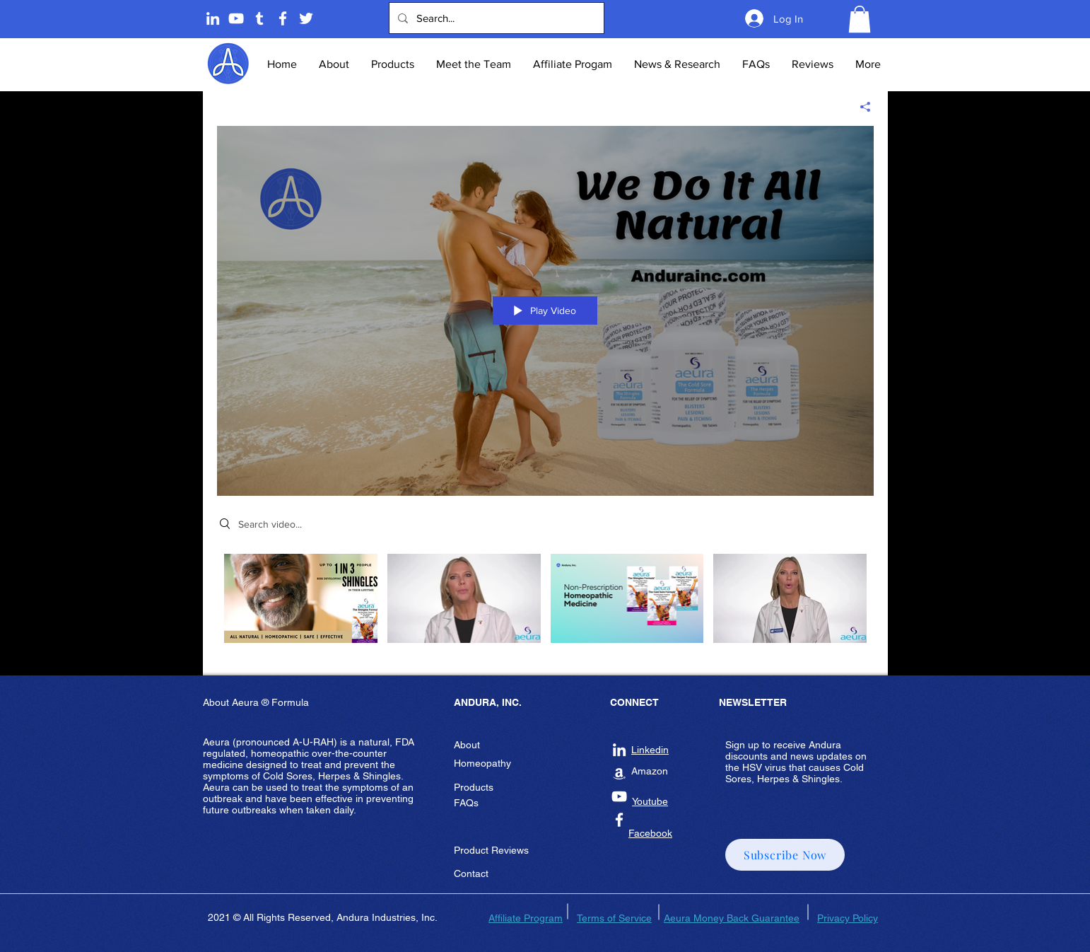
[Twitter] (306, 18)
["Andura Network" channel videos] (545, 604)
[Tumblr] (259, 18)
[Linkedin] (213, 18)
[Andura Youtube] (236, 18)
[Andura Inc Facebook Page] (283, 18)
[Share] (860, 106)
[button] (859, 19)
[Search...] (495, 18)
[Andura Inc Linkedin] (619, 750)
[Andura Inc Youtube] (619, 796)
